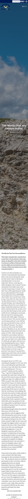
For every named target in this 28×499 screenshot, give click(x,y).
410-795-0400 (16, 1)
